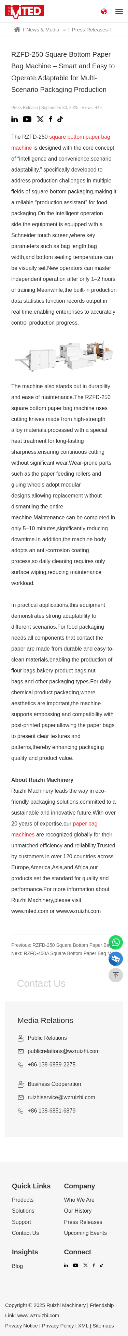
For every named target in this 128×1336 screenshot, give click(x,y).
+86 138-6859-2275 (51, 1064)
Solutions (23, 1211)
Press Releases (90, 29)
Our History (78, 1211)
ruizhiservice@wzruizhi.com (61, 1097)
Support (21, 1222)
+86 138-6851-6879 (51, 1111)
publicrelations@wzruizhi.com (64, 1051)
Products (22, 1200)
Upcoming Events (85, 1233)
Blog (17, 1266)
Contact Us (25, 1233)
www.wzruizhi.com (38, 1315)
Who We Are (79, 1200)
